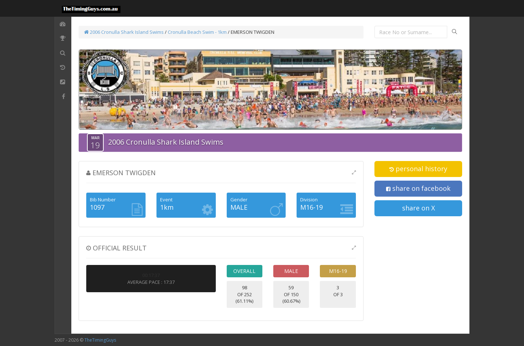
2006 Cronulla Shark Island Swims (124, 32)
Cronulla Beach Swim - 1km (197, 32)
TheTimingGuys (100, 340)
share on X (418, 208)
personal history (418, 168)
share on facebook (418, 188)
